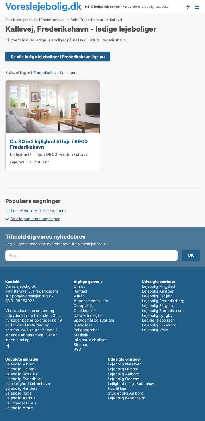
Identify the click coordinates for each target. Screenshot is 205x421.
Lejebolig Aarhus (20, 398)
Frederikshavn (46, 72)
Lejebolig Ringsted (158, 286)
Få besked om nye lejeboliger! (187, 6)
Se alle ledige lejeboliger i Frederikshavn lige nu (58, 56)
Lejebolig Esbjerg (157, 296)
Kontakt (80, 291)
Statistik (81, 335)
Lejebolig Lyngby (157, 315)
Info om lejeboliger (90, 339)
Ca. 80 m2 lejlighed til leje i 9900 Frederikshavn (49, 144)
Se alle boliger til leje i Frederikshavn (34, 19)
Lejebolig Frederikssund (163, 310)
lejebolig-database (155, 7)
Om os (79, 286)
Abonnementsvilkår (91, 300)
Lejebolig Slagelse (158, 305)
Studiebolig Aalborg (126, 393)
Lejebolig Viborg (20, 364)
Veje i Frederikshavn (87, 19)
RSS (77, 349)
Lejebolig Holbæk (21, 369)
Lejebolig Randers (21, 388)
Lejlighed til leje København (132, 383)
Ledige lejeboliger (158, 320)
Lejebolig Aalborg (123, 374)
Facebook (8, 345)
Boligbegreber (86, 330)
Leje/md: (18, 162)
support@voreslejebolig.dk (29, 296)
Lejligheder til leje (21, 403)
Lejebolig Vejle (155, 330)
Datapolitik (83, 305)
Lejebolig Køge (18, 393)
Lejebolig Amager (158, 291)
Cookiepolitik (85, 310)
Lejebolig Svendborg (24, 378)
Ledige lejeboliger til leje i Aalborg (35, 210)
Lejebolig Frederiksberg (163, 300)
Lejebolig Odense (123, 378)
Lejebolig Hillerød (123, 369)
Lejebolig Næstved (125, 364)
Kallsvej (116, 19)
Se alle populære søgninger (35, 218)
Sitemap (81, 344)
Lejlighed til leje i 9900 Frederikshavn (49, 154)
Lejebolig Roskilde (21, 374)
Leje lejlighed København (27, 383)
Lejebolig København (126, 398)
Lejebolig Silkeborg (159, 325)
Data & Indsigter (88, 315)
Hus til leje (117, 388)
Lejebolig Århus (19, 408)
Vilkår (79, 296)
